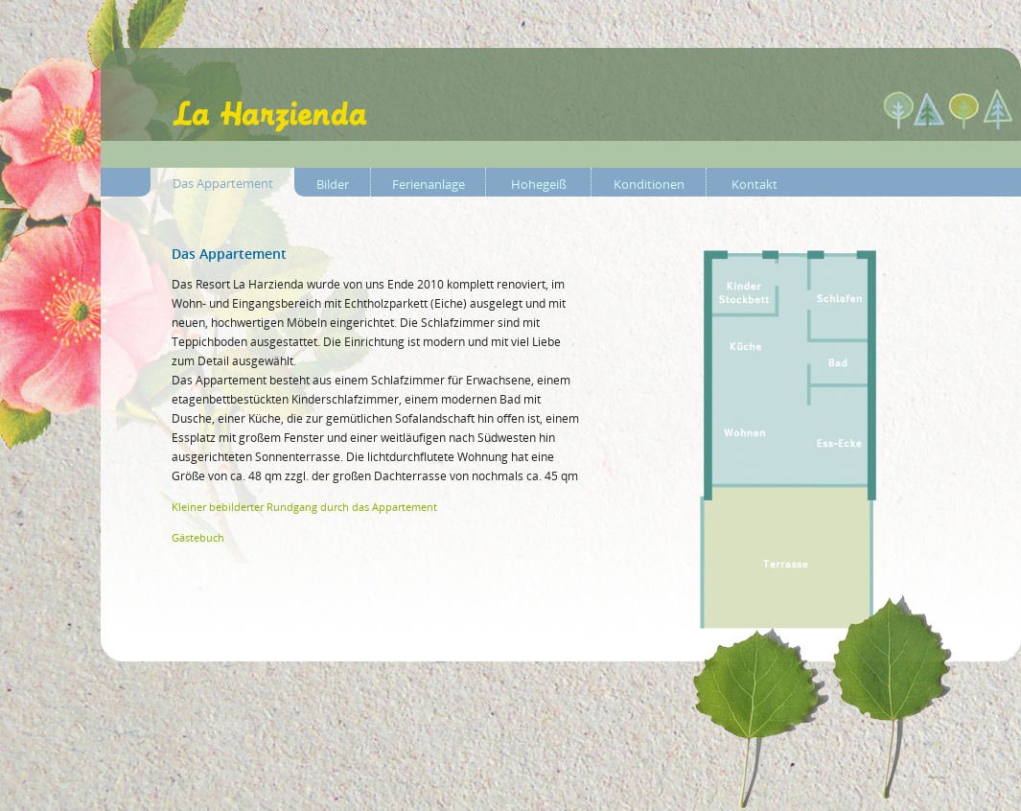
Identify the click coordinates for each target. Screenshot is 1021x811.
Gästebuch (198, 537)
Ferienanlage (428, 184)
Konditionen (649, 184)
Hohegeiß (539, 184)
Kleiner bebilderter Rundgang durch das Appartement (304, 506)
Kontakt (754, 184)
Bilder (332, 184)
